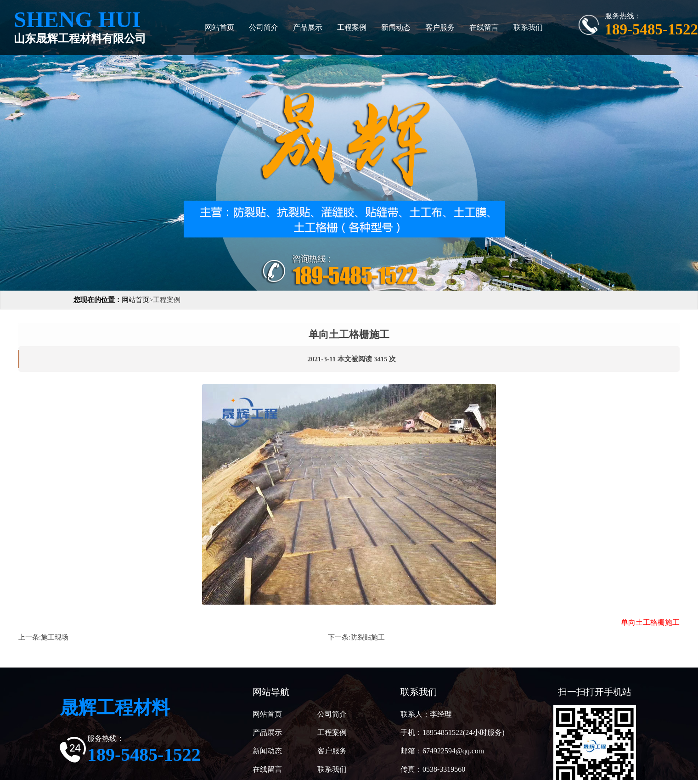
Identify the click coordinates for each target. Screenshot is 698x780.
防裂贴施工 (367, 637)
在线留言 (484, 27)
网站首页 (219, 27)
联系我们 (528, 27)
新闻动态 (396, 27)
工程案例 (351, 27)
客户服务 (440, 27)
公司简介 (263, 27)
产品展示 (307, 27)
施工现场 (54, 637)
